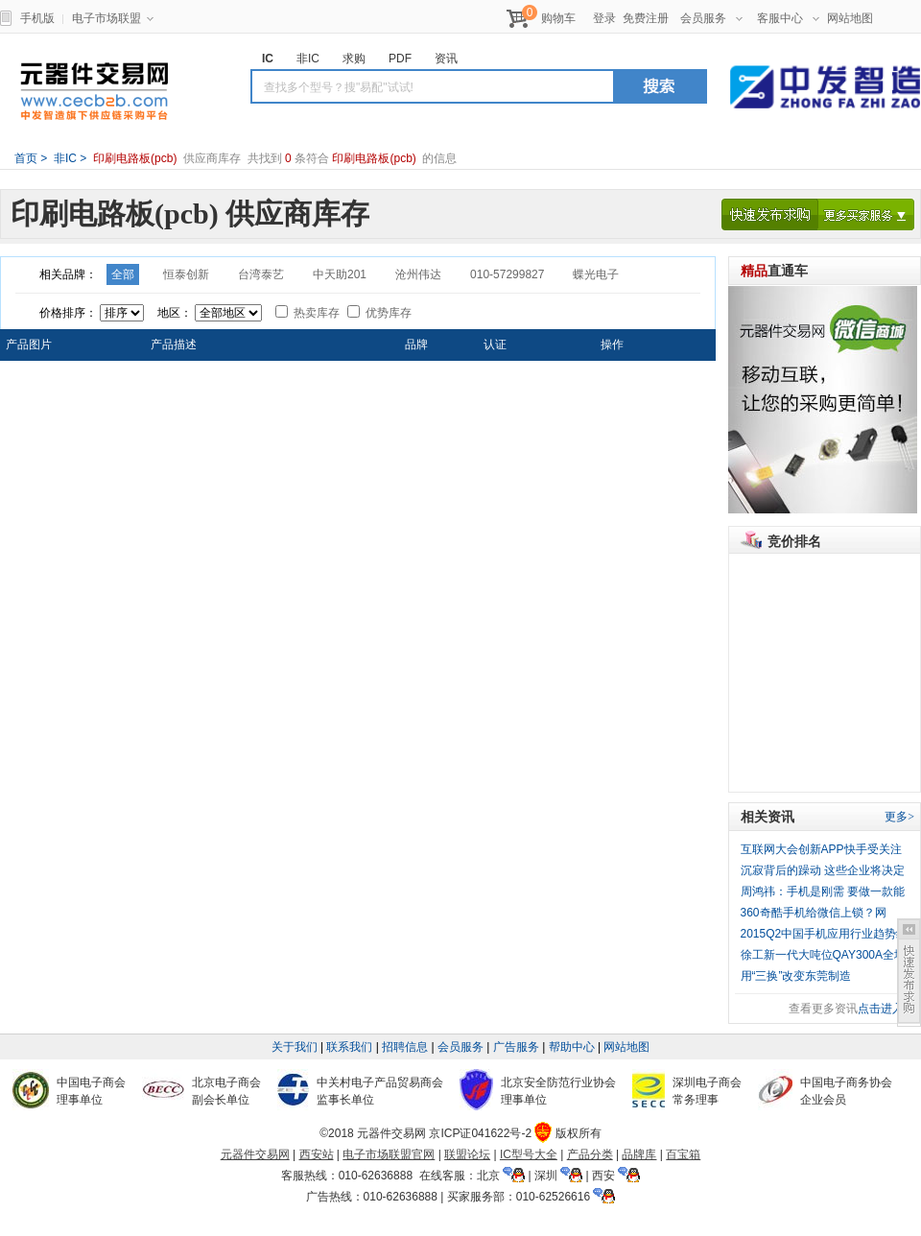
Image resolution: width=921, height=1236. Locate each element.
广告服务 (516, 1047)
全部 (122, 274)
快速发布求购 (769, 214)
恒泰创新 (186, 274)
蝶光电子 (596, 274)
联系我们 (349, 1047)
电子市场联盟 (113, 18)
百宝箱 (683, 1154)
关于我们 (295, 1047)
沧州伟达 (418, 274)
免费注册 (646, 18)
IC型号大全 (528, 1154)
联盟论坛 (467, 1154)
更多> (899, 816)
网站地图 (850, 18)
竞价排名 (794, 541)
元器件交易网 (94, 91)
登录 (604, 18)
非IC (64, 158)
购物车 (558, 18)
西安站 (316, 1154)
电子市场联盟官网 (388, 1154)
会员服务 (711, 18)
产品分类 (590, 1154)
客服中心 (788, 18)
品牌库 (639, 1154)
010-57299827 (507, 274)
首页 (25, 158)
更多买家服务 (866, 214)
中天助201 (339, 274)
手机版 (37, 18)
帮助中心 (572, 1047)
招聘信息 (405, 1047)
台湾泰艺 (261, 274)
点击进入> (884, 1008)
